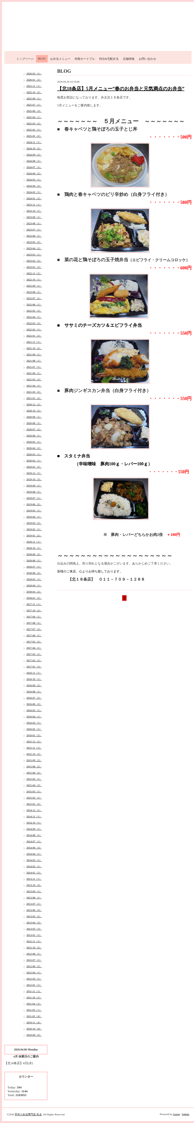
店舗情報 (128, 59)
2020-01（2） (34, 466)
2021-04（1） (34, 385)
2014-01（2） (34, 872)
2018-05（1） (34, 579)
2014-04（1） (34, 853)
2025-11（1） (34, 86)
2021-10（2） (34, 348)
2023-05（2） (34, 242)
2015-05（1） (34, 778)
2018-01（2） (34, 597)
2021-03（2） (34, 391)
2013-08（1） (34, 897)
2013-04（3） (34, 922)
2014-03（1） (34, 860)
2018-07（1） (34, 566)
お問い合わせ (147, 59)
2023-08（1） (34, 223)
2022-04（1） (34, 317)
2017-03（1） (34, 654)
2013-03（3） (34, 928)
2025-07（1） (34, 104)
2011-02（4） (34, 1016)
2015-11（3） (34, 747)
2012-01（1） (34, 984)
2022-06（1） (34, 304)
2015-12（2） (34, 741)
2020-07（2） (34, 429)
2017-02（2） (34, 660)
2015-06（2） (34, 772)
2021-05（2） (34, 379)
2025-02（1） (34, 129)
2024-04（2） (34, 185)
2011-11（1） (34, 991)
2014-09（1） (34, 828)
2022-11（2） (34, 273)
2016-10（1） (34, 679)
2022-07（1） (34, 298)
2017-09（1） (34, 616)
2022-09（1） (34, 285)
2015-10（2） (34, 754)
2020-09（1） (34, 416)
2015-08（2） (34, 766)
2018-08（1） (34, 560)
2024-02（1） (34, 192)
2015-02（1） (34, 797)
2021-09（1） (34, 354)
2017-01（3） (34, 666)
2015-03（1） (34, 791)
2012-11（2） (34, 941)
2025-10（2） (34, 92)
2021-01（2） (34, 398)
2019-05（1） (34, 510)
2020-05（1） (34, 441)
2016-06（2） (34, 704)
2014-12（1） (34, 810)
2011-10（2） (34, 997)
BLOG (42, 58)
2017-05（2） (34, 641)
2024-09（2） (34, 154)
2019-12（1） (34, 473)
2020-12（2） (34, 404)
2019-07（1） (34, 498)
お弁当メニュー (60, 59)
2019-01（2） (34, 535)
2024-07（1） (34, 167)
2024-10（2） (34, 148)
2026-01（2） (34, 79)
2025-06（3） (34, 110)
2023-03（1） (34, 254)
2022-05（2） (34, 310)
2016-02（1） (34, 729)
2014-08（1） (34, 835)
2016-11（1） (34, 672)
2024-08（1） (34, 160)
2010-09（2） (34, 1034)
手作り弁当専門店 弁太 (28, 1114)
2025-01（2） (34, 135)
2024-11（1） (34, 142)
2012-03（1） (34, 978)
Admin (185, 1114)
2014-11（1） (34, 816)
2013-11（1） (34, 878)
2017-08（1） (34, 622)
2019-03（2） (34, 523)
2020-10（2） (34, 410)
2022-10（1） (34, 279)
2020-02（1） (34, 460)
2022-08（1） (34, 292)
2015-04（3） (34, 785)
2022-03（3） (34, 323)
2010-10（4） (34, 1028)
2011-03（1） (34, 1009)
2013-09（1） (34, 891)
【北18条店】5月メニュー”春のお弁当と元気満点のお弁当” (120, 88)
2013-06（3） (34, 910)
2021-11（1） (34, 341)
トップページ (25, 59)
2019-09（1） (34, 485)
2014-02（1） (34, 866)
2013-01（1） (34, 935)
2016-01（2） (34, 735)
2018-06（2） (34, 572)
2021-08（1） (34, 360)
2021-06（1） (34, 373)
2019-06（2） (34, 504)
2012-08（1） (34, 953)
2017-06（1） (34, 635)
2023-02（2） (34, 260)
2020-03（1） (34, 454)
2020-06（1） (34, 435)
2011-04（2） (34, 1003)
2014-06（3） (34, 847)
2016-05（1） (34, 710)
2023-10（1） (34, 210)
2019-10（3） (34, 479)
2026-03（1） (34, 73)
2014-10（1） (34, 822)
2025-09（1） (34, 98)
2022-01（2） (34, 335)
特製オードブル (85, 59)
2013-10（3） (34, 885)
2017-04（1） (34, 647)
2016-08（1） (34, 691)
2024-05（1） (34, 179)
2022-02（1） (34, 329)
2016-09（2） (34, 685)
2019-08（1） (34, 491)
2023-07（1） (34, 229)
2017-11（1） (34, 604)
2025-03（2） (34, 123)
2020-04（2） (34, 448)
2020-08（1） (34, 423)
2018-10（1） (34, 547)
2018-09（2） (34, 554)
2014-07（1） (34, 841)
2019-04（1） (34, 516)
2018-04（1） (34, 585)
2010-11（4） (34, 1022)
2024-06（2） (34, 173)
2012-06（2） (34, 966)
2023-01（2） (34, 267)
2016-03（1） (34, 722)
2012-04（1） (34, 972)
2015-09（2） (34, 760)
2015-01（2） (34, 803)
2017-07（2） (34, 629)
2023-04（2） (34, 248)
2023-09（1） (34, 217)
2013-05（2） (34, 916)
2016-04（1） (34, 716)
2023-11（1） (34, 204)
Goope (176, 1114)
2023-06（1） (34, 235)
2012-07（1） (34, 960)
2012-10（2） (34, 947)
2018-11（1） (34, 541)
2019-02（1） (34, 529)
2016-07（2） (34, 697)
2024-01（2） (34, 198)
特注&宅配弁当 (109, 59)
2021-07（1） (34, 366)
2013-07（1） (34, 903)
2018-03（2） (34, 591)
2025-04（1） (34, 117)
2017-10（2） (34, 610)
